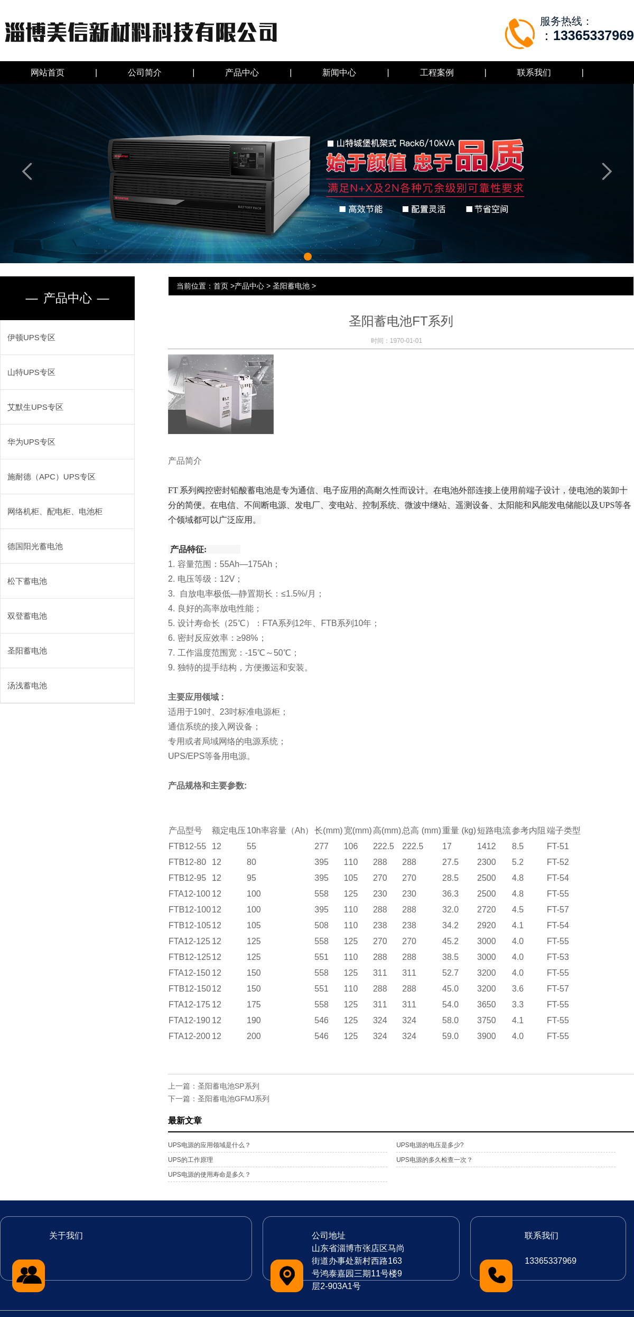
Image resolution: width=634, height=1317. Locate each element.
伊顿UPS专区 (31, 337)
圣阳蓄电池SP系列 (228, 1086)
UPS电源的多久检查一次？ (434, 1160)
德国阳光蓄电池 (35, 546)
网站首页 (47, 72)
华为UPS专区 (31, 441)
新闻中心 (339, 72)
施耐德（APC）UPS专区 (51, 476)
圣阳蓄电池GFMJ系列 (233, 1098)
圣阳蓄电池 (27, 650)
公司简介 (145, 72)
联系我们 (534, 72)
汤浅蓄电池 (27, 685)
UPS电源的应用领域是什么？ (209, 1145)
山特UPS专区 (31, 372)
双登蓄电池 (27, 615)
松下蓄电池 (27, 580)
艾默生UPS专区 (35, 406)
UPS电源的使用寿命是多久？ (209, 1174)
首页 (220, 286)
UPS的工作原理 (190, 1160)
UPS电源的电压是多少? (429, 1145)
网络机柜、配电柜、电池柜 (54, 511)
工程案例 (437, 72)
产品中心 (242, 72)
